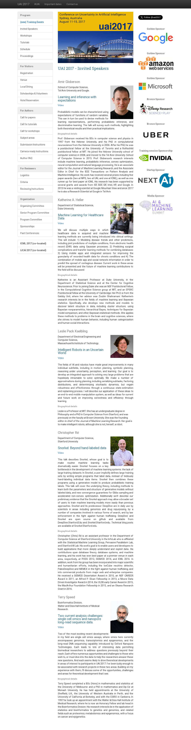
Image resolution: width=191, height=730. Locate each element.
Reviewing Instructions (32, 189)
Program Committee (31, 219)
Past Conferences (29, 233)
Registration (26, 73)
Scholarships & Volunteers (34, 93)
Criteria (24, 182)
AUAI (37, 4)
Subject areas (27, 137)
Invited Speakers (29, 29)
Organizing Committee (32, 206)
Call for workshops (30, 131)
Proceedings (26, 56)
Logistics (24, 175)
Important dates (53, 4)
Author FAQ (26, 158)
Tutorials (24, 42)
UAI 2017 (23, 4)
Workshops (26, 35)
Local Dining (26, 86)
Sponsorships (27, 226)
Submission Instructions (32, 144)
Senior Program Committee (34, 212)
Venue (23, 80)
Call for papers (27, 117)
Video (61, 105)
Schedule (25, 49)
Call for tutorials (28, 124)
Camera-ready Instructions (34, 151)
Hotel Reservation (29, 100)
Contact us (72, 4)
